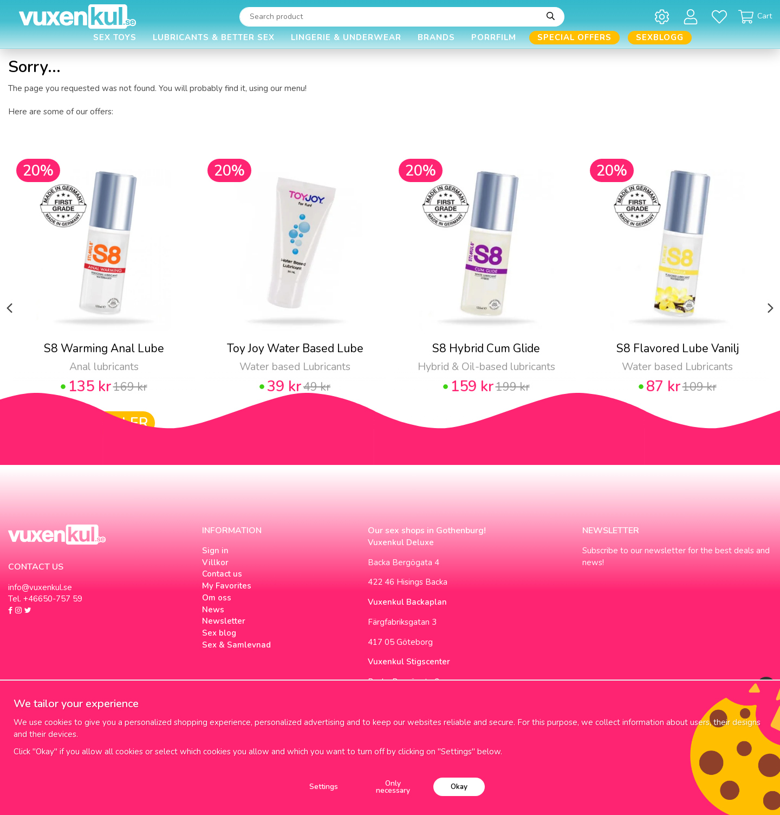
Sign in (215, 550)
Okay (459, 786)
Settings (323, 786)
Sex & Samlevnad (236, 644)
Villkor (215, 562)
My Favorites (226, 585)
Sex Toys (114, 37)
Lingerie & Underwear (346, 37)
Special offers (574, 37)
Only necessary (393, 787)
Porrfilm (493, 37)
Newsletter (223, 621)
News (213, 609)
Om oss (216, 597)
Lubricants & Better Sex (214, 37)
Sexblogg (660, 37)
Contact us (222, 573)
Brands (436, 37)
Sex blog (219, 633)
